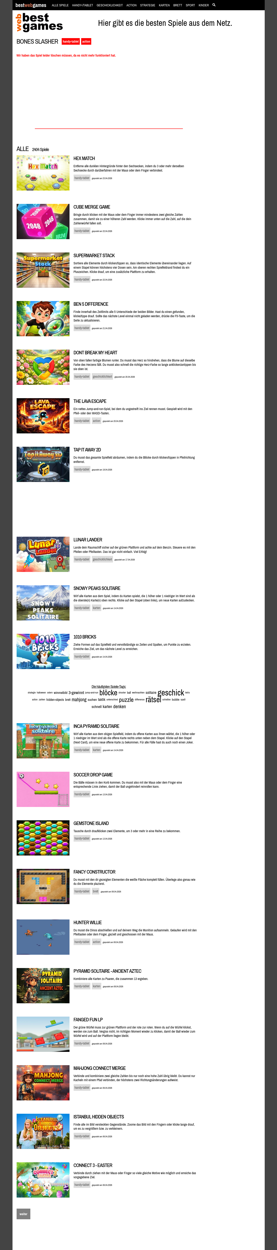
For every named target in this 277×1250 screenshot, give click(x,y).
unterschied (112, 699)
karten (107, 706)
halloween (41, 692)
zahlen (42, 699)
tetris (187, 692)
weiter (23, 1214)
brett (68, 699)
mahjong (79, 699)
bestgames (31, 5)
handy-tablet (71, 41)
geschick (170, 692)
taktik (101, 699)
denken (119, 706)
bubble (175, 699)
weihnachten (138, 692)
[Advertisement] (233, 107)
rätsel (153, 699)
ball (129, 692)
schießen (166, 699)
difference (139, 699)
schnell (97, 706)
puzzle (126, 699)
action (86, 41)
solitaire (151, 692)
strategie (32, 692)
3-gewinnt (76, 692)
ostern (49, 692)
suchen (92, 699)
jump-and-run (91, 692)
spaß (183, 699)
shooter (122, 692)
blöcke (108, 693)
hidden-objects (55, 699)
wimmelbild (60, 692)
